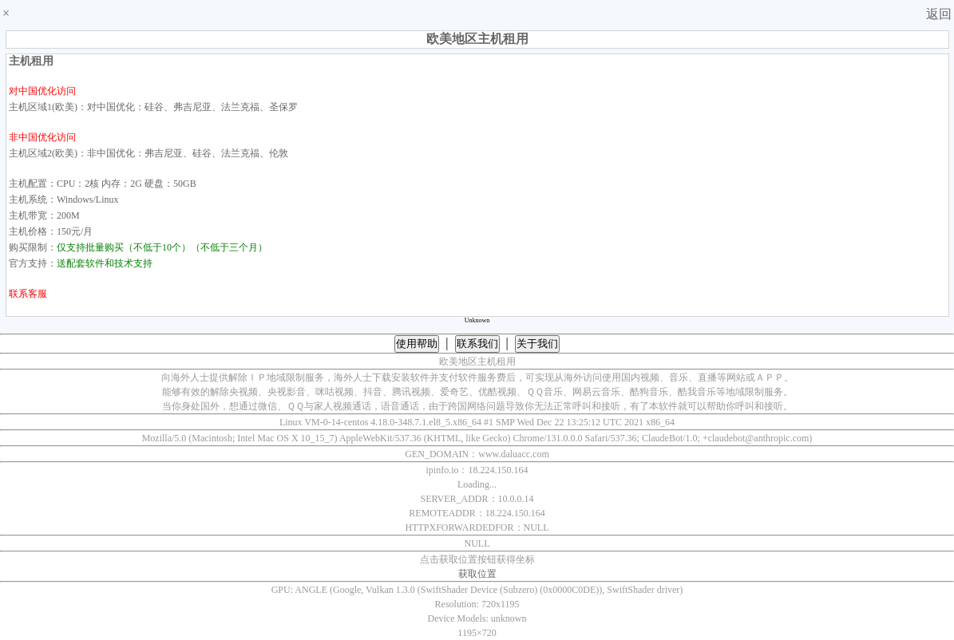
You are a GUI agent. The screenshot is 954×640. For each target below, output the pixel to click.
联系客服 (28, 293)
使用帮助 (416, 344)
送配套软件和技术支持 (104, 263)
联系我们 (477, 344)
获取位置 (477, 573)
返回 (939, 14)
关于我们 (537, 344)
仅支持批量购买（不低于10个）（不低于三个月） (162, 247)
